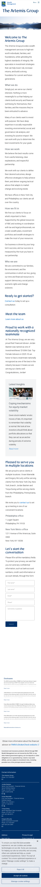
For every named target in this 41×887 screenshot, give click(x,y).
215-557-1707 (10, 812)
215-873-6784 (8, 792)
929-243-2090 (8, 824)
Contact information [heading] (9, 772)
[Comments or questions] (20, 613)
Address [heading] (4, 835)
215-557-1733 (10, 790)
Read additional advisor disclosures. (12, 727)
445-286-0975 (8, 814)
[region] (20, 863)
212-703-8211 (10, 802)
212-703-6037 (10, 823)
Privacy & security (27, 838)
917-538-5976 (8, 804)
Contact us (10, 301)
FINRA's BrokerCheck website (24, 744)
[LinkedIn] (5, 794)
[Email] (20, 596)
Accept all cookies (21, 876)
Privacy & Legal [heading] (27, 835)
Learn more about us (14, 319)
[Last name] (20, 589)
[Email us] (2, 779)
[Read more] (7, 688)
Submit (11, 624)
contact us (24, 502)
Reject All (20, 869)
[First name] (20, 583)
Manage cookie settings (20, 881)
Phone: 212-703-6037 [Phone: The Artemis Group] (8, 777)
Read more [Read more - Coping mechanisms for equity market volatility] (13, 449)
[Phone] (20, 602)
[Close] (37, 841)
